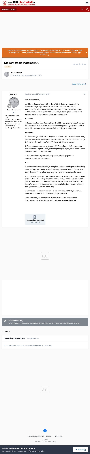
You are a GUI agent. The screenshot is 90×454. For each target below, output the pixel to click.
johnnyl (19, 73)
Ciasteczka (58, 436)
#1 (84, 94)
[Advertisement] (29, 297)
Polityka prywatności (36, 436)
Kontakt (49, 436)
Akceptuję (80, 450)
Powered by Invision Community (45, 441)
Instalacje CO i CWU (34, 75)
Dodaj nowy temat (79, 84)
